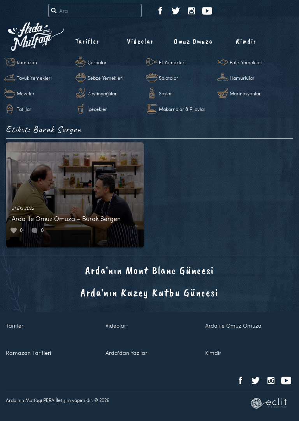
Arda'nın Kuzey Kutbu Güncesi (149, 292)
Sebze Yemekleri (105, 78)
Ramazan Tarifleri (28, 352)
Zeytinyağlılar (102, 93)
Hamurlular (242, 78)
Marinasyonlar (245, 93)
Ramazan (27, 62)
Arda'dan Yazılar (126, 352)
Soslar (165, 93)
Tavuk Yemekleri (34, 78)
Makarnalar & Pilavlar (182, 109)
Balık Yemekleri (246, 62)
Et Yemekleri (172, 62)
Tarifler (87, 41)
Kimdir (246, 41)
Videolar (140, 41)
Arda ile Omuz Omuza (233, 325)
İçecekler (97, 109)
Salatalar (168, 78)
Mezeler (26, 93)
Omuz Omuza (193, 41)
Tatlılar (24, 109)
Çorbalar (97, 62)
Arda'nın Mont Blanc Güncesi (149, 270)
